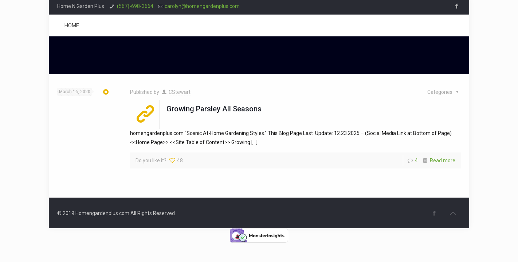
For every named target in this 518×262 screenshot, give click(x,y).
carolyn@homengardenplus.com (202, 6)
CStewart (180, 92)
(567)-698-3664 (134, 6)
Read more (442, 160)
